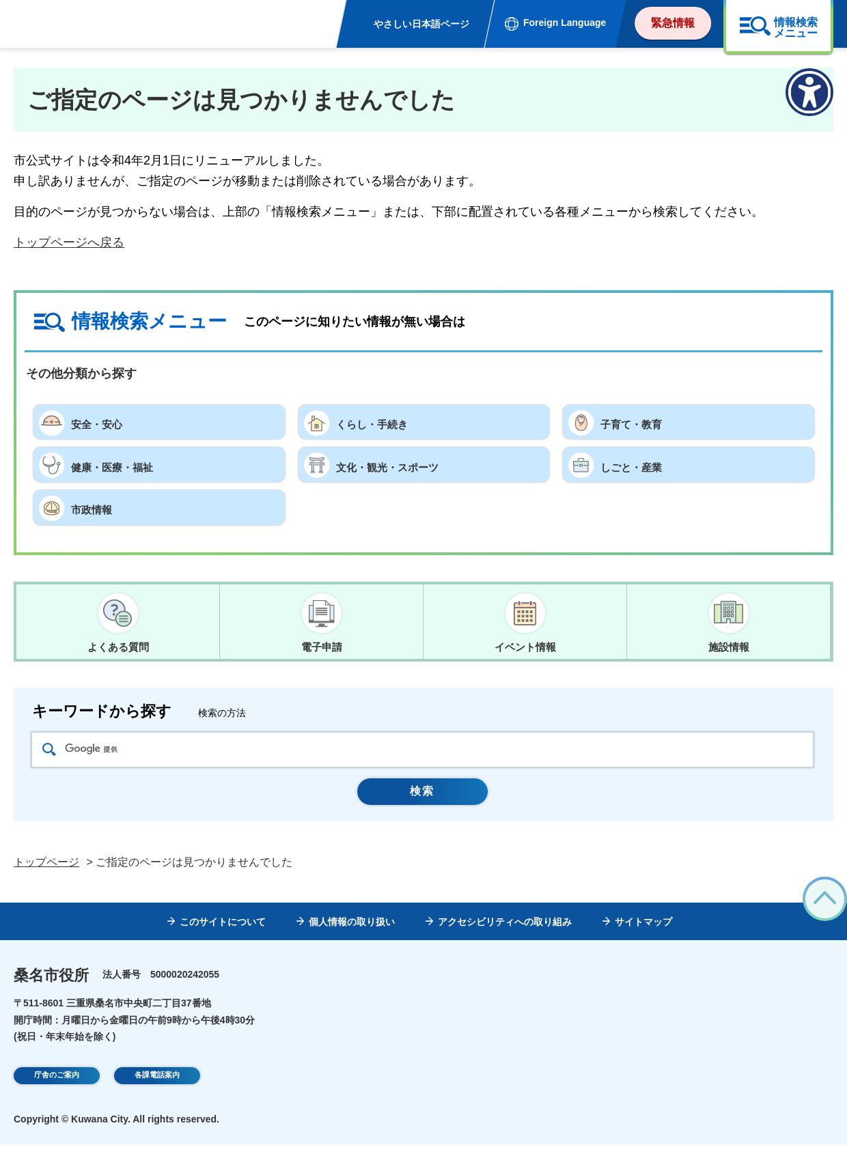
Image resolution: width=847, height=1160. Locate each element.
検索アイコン (49, 754)
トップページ (46, 877)
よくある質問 (118, 647)
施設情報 (728, 647)
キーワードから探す (101, 717)
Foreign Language (564, 22)
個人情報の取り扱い (352, 936)
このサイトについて (223, 936)
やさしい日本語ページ (421, 23)
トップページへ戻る (69, 242)
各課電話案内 (157, 1091)
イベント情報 (525, 647)
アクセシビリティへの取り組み (505, 936)
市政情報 (95, 507)
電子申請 (321, 647)
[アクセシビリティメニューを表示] (809, 92)
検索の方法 (222, 718)
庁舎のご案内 (56, 1091)
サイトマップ (643, 936)
